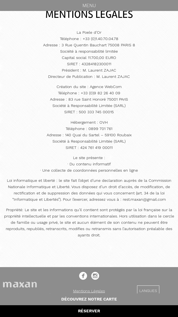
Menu (89, 5)
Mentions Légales (89, 291)
